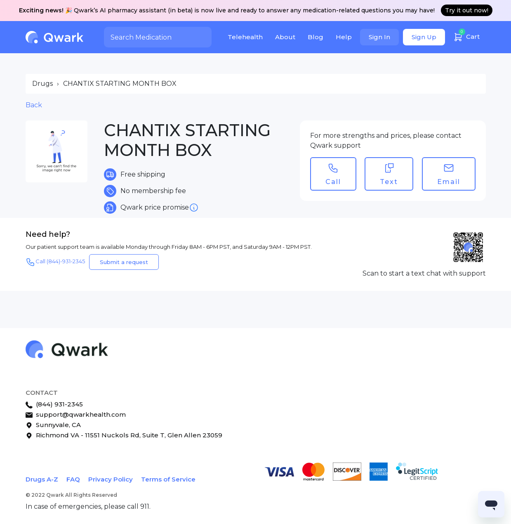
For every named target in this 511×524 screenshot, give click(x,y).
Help (344, 37)
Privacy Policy (110, 479)
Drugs (42, 83)
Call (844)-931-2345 (55, 262)
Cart (466, 35)
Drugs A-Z (42, 479)
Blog (315, 37)
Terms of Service (168, 479)
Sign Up (424, 37)
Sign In (379, 37)
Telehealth (245, 37)
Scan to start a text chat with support (424, 273)
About (285, 37)
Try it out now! (466, 10)
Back (34, 105)
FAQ (73, 479)
